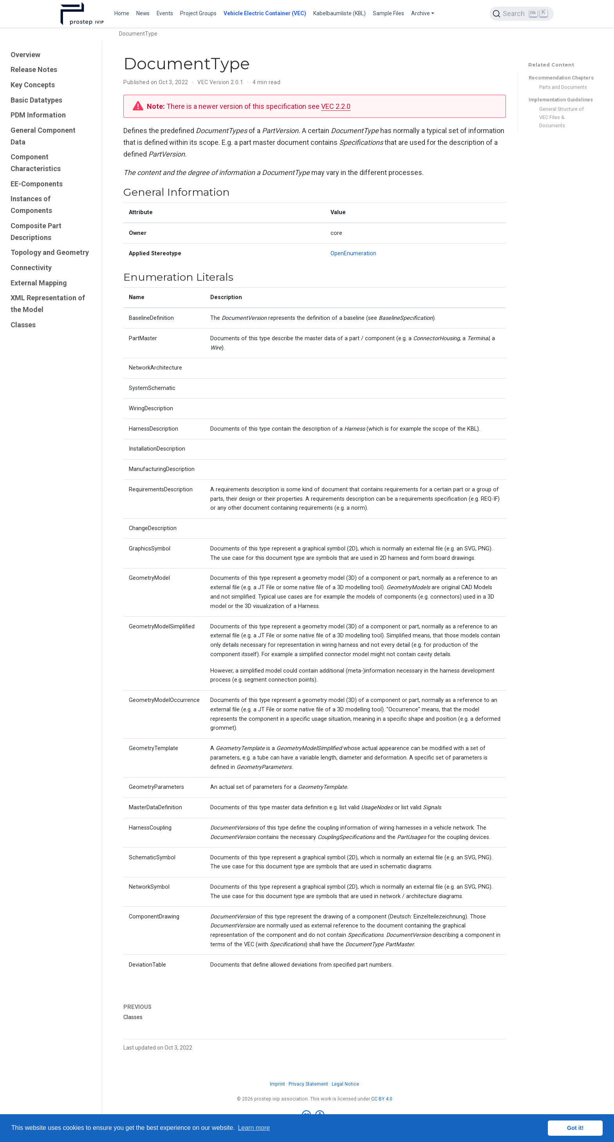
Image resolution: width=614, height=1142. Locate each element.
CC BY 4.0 (381, 1099)
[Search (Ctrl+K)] (521, 14)
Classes (23, 325)
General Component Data (43, 136)
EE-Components (37, 184)
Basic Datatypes (36, 100)
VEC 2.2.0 (335, 106)
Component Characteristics (36, 163)
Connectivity (31, 267)
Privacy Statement (308, 1084)
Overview (25, 55)
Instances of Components (31, 205)
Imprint (277, 1084)
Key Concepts (33, 85)
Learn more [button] (254, 1127)
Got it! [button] (575, 1128)
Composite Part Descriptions (36, 232)
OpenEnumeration (353, 253)
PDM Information (38, 115)
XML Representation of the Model (48, 304)
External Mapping (39, 283)
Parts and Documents (563, 87)
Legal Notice (345, 1084)
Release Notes (34, 69)
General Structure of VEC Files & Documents (561, 117)
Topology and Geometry (50, 252)
